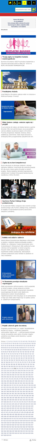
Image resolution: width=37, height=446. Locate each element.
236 (8, 373)
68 (21, 348)
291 (24, 381)
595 (2, 433)
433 (34, 404)
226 (13, 371)
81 (10, 350)
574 (12, 429)
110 (4, 354)
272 (7, 379)
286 (10, 381)
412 (15, 402)
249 (10, 375)
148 (26, 358)
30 (17, 343)
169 (9, 362)
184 (9, 364)
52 (25, 346)
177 (27, 362)
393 (29, 398)
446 (2, 408)
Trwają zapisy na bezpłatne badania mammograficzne (15, 58)
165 (34, 360)
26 (10, 343)
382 (32, 396)
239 (16, 373)
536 (8, 423)
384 (5, 398)
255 (26, 375)
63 (11, 348)
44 (9, 346)
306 (32, 383)
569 (32, 427)
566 (24, 427)
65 (15, 348)
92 (31, 350)
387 (13, 398)
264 (18, 377)
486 (10, 414)
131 (19, 356)
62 (9, 348)
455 (26, 408)
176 (25, 362)
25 (8, 343)
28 (13, 343)
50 (21, 346)
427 (18, 404)
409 (7, 402)
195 (2, 366)
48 (17, 346)
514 (20, 419)
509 (7, 419)
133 (24, 356)
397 (8, 400)
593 (29, 431)
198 (9, 366)
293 (29, 381)
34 (25, 343)
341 (21, 389)
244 (29, 373)
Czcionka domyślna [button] (24, 2)
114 (13, 354)
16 (26, 341)
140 (7, 358)
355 (26, 391)
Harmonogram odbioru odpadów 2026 (18, 25)
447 (5, 408)
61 (7, 348)
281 (30, 379)
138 (2, 358)
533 (34, 421)
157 (14, 360)
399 (13, 400)
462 (13, 410)
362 (13, 394)
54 (29, 346)
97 (7, 352)
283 (2, 381)
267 (27, 377)
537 (10, 423)
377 (20, 396)
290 (21, 381)
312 (15, 385)
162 (26, 360)
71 (26, 348)
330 (26, 387)
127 (9, 356)
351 (16, 391)
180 (34, 362)
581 (30, 429)
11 (18, 341)
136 (31, 356)
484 (5, 414)
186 (14, 364)
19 (31, 341)
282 (32, 379)
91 (29, 350)
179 (32, 362)
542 (24, 423)
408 (5, 402)
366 (24, 394)
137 (34, 356)
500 (16, 417)
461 (10, 410)
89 (26, 350)
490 (21, 414)
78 (5, 350)
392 (26, 398)
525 (13, 421)
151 (33, 358)
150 (31, 358)
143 (14, 358)
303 (24, 383)
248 (7, 375)
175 (23, 362)
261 (10, 377)
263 (16, 377)
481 (30, 412)
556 (29, 425)
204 (25, 366)
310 (10, 385)
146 (22, 358)
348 (7, 391)
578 (22, 429)
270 (2, 379)
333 (34, 387)
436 (8, 406)
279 (25, 379)
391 (24, 398)
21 (35, 341)
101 (16, 352)
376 (17, 396)
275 (15, 379)
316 (25, 385)
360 (8, 394)
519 (32, 419)
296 (5, 383)
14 (23, 341)
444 (29, 406)
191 (26, 364)
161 (24, 360)
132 (21, 356)
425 (13, 404)
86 (20, 350)
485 (8, 414)
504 (26, 417)
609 (7, 435)
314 (20, 385)
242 (24, 373)
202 (19, 366)
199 (12, 366)
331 (29, 387)
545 (32, 423)
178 (29, 362)
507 (2, 419)
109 (2, 354)
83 (14, 350)
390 (21, 398)
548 (7, 425)
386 (10, 398)
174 (20, 362)
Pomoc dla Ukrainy (18, 19)
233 (32, 371)
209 (5, 369)
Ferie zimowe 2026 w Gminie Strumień (18, 23)
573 (9, 429)
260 (8, 377)
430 (26, 404)
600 (16, 433)
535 (5, 423)
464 (18, 410)
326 (16, 387)
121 (28, 354)
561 (10, 427)
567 (27, 427)
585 (8, 431)
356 (29, 391)
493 (29, 414)
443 (26, 406)
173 (18, 362)
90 (28, 350)
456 (29, 408)
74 (31, 348)
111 (6, 354)
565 (21, 427)
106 (28, 352)
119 (23, 354)
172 (16, 362)
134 (26, 356)
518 (29, 419)
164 (31, 360)
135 (29, 356)
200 (14, 366)
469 (32, 410)
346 (2, 391)
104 (23, 352)
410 (10, 402)
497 (8, 417)
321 (2, 387)
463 (16, 410)
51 (23, 346)
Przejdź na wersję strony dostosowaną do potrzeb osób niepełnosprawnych (14, 2)
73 (30, 348)
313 (17, 385)
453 (21, 408)
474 (12, 412)
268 (29, 377)
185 (12, 364)
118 (21, 354)
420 (34, 402)
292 (26, 381)
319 (32, 385)
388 (16, 398)
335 (5, 389)
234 (2, 373)
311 (12, 385)
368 (29, 394)
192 (28, 364)
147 (24, 358)
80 (9, 350)
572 (7, 429)
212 (12, 369)
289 (18, 381)
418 (29, 402)
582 (32, 429)
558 (2, 427)
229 (21, 371)
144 (17, 358)
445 (32, 406)
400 (16, 400)
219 (29, 369)
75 (33, 348)
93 (33, 350)
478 (22, 412)
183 (7, 364)
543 (26, 423)
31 (19, 343)
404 (26, 400)
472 (7, 412)
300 (16, 383)
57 (34, 346)
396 (5, 400)
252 (18, 375)
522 (5, 421)
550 (13, 425)
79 (7, 350)
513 (17, 419)
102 (18, 352)
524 (10, 421)
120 (26, 354)
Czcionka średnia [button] (29, 2)
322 (5, 387)
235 (5, 373)
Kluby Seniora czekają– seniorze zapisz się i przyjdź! (17, 123)
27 (11, 343)
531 (29, 421)
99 (11, 352)
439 (16, 406)
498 (10, 417)
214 (17, 369)
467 (27, 410)
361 (10, 394)
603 (24, 433)
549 (10, 425)
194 (33, 364)
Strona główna (10, 2)
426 (16, 404)
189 (21, 364)
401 (18, 400)
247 (5, 375)
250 (13, 375)
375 (15, 396)
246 (2, 375)
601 (18, 433)
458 (2, 410)
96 (6, 352)
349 (10, 391)
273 (9, 379)
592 (26, 431)
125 (5, 356)
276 (17, 379)
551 (16, 425)
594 (32, 431)
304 (26, 383)
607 (2, 435)
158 (17, 360)
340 (18, 389)
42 (5, 346)
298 (10, 383)
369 (32, 394)
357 (32, 391)
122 (30, 354)
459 (5, 410)
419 (32, 402)
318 (29, 385)
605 (29, 433)
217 (25, 369)
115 (15, 354)
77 (3, 350)
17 (28, 341)
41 (3, 346)
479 (25, 412)
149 (29, 358)
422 (5, 404)
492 (26, 414)
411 (12, 402)
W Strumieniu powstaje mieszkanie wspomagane (14, 282)
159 (19, 360)
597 (8, 433)
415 (22, 402)
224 (8, 371)
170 (12, 362)
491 (24, 414)
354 (24, 391)
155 (9, 360)
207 (33, 366)
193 (31, 364)
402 (21, 400)
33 (23, 343)
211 (10, 369)
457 (32, 408)
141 (9, 358)
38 (33, 343)
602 (21, 433)
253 (21, 375)
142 (12, 358)
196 (5, 366)
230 (24, 371)
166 (2, 362)
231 (27, 371)
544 (29, 423)
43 (7, 346)
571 (5, 429)
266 (24, 377)
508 (5, 419)
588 (16, 431)
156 (12, 360)
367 (27, 394)
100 (14, 352)
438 (13, 406)
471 (5, 412)
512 (15, 419)
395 (2, 400)
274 (12, 379)
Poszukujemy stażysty (9, 91)
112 (8, 354)
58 (2, 348)
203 (22, 366)
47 (15, 346)
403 (24, 400)
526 (16, 421)
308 (5, 385)
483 (2, 414)
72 (28, 348)
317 (27, 385)
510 (10, 419)
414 (20, 402)
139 (5, 358)
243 (26, 373)
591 (24, 431)
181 (2, 364)
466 (24, 410)
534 (2, 423)
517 (27, 419)
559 (5, 427)
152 (2, 360)
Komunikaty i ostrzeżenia (18, 27)
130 (17, 356)
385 (8, 398)
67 (19, 348)
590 (21, 431)
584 (5, 431)
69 (23, 348)
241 (21, 373)
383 (2, 398)
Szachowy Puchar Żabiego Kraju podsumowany (14, 202)
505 (29, 417)
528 (21, 421)
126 (7, 356)
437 (10, 406)
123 (33, 354)
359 (5, 394)
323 (7, 387)
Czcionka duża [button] (34, 2)
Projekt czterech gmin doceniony (14, 326)
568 (29, 427)
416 (25, 402)
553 (21, 425)
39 (35, 343)
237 (10, 373)
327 (18, 387)
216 (22, 369)
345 (32, 389)
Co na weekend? (18, 21)
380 (27, 396)
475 (15, 412)
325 (13, 387)
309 (7, 385)
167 (4, 362)
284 (5, 381)
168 (7, 362)
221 (35, 369)
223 (5, 371)
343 (26, 389)
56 (32, 346)
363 (16, 394)
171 (14, 362)
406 (32, 400)
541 (21, 423)
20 (33, 341)
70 (25, 348)
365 (21, 394)
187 (16, 364)
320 (34, 385)
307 (2, 385)
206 (31, 366)
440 (18, 406)
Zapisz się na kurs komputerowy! (14, 163)
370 (2, 396)
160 (22, 360)
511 (12, 419)
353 (21, 391)
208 (2, 369)
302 (21, 383)
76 (1, 350)
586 (10, 431)
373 (9, 396)
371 (5, 396)
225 (10, 371)
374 (12, 396)
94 (2, 352)
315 (22, 385)
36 (29, 343)
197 (7, 366)
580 (27, 429)
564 (18, 427)
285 (8, 381)
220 (32, 369)
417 (27, 402)
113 (11, 354)
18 (29, 341)
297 (8, 383)
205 (28, 366)
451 (16, 408)
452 (18, 408)
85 (18, 350)
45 (11, 346)
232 (29, 371)
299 (13, 383)
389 (18, 398)
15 (25, 341)
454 (24, 408)
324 (10, 387)
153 (5, 360)
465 (21, 410)
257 (32, 375)
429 (24, 404)
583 (2, 431)
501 (18, 417)
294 (32, 381)
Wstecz (6, 440)
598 (10, 433)
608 (5, 435)
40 (2, 346)
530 (26, 421)
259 (5, 377)
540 (18, 423)
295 (2, 383)
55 (30, 346)
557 (32, 425)
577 (20, 429)
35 (27, 343)
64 (13, 348)
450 (13, 408)
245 (32, 373)
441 (21, 406)
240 (18, 373)
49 (19, 346)
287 (13, 381)
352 (18, 391)
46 (13, 346)
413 (17, 402)
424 (10, 404)
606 (32, 433)
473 (9, 412)
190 (24, 364)
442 (24, 406)
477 (20, 412)
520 (34, 419)
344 (29, 389)
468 (29, 410)
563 (16, 427)
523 (7, 421)
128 (12, 356)
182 (4, 364)
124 (2, 356)
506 (32, 417)
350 (13, 391)
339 (16, 389)
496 (5, 417)
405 (29, 400)
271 (5, 379)
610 (10, 435)
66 (17, 348)
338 (13, 389)
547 (5, 425)
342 (24, 389)
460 (8, 410)
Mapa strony (19, 2)
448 (7, 408)
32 (21, 343)
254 (24, 375)
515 (22, 419)
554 (24, 425)
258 (2, 377)
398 (10, 400)
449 (10, 408)
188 (19, 364)
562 (13, 427)
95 (4, 352)
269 (32, 377)
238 (13, 373)
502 (21, 417)
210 (8, 369)
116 (17, 354)
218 (27, 369)
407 (2, 402)
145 (19, 358)
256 (29, 375)
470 (2, 412)
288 (16, 381)
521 (2, 421)
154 (7, 360)
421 (2, 404)
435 (5, 406)
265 (21, 377)
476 (17, 412)
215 (20, 369)
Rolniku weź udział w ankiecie (13, 237)
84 (16, 350)
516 (25, 419)
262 (13, 377)
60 (6, 348)
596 (5, 433)
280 (27, 379)
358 (2, 394)
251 (16, 375)
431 (29, 404)
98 (9, 352)
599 (13, 433)
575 (15, 429)
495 (2, 417)
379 (25, 396)
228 (18, 371)
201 (17, 366)
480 (27, 412)
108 (33, 352)
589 (18, 431)
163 (29, 360)
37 (31, 343)
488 (16, 414)
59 (4, 348)
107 (31, 352)
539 (16, 423)
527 (18, 421)
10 (16, 341)
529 (24, 421)
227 (16, 371)
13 (21, 341)
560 (8, 427)
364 (18, 394)
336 (8, 389)
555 (26, 425)
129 (14, 356)
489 (18, 414)
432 (32, 404)
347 (5, 391)
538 (13, 423)
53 (27, 346)
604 (26, 433)
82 (12, 350)
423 (7, 404)
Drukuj (34, 440)
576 (17, 429)
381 (30, 396)
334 (2, 389)
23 (4, 343)
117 (19, 354)
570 (2, 429)
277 (20, 379)
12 (20, 341)
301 (18, 383)
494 (32, 414)
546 (2, 425)
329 (24, 387)
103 (21, 352)
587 (13, 431)
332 (32, 387)
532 (32, 421)
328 (21, 387)
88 (24, 350)
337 (10, 389)
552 (18, 425)
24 (6, 343)
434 (2, 406)
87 (22, 350)
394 (32, 398)
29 (15, 343)
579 (25, 429)
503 (24, 417)
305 (29, 383)
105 (26, 352)
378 (22, 396)
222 (2, 371)
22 (2, 343)
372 (7, 396)
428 (21, 404)
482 (32, 412)
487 (13, 414)
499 (13, 417)
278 (22, 379)
